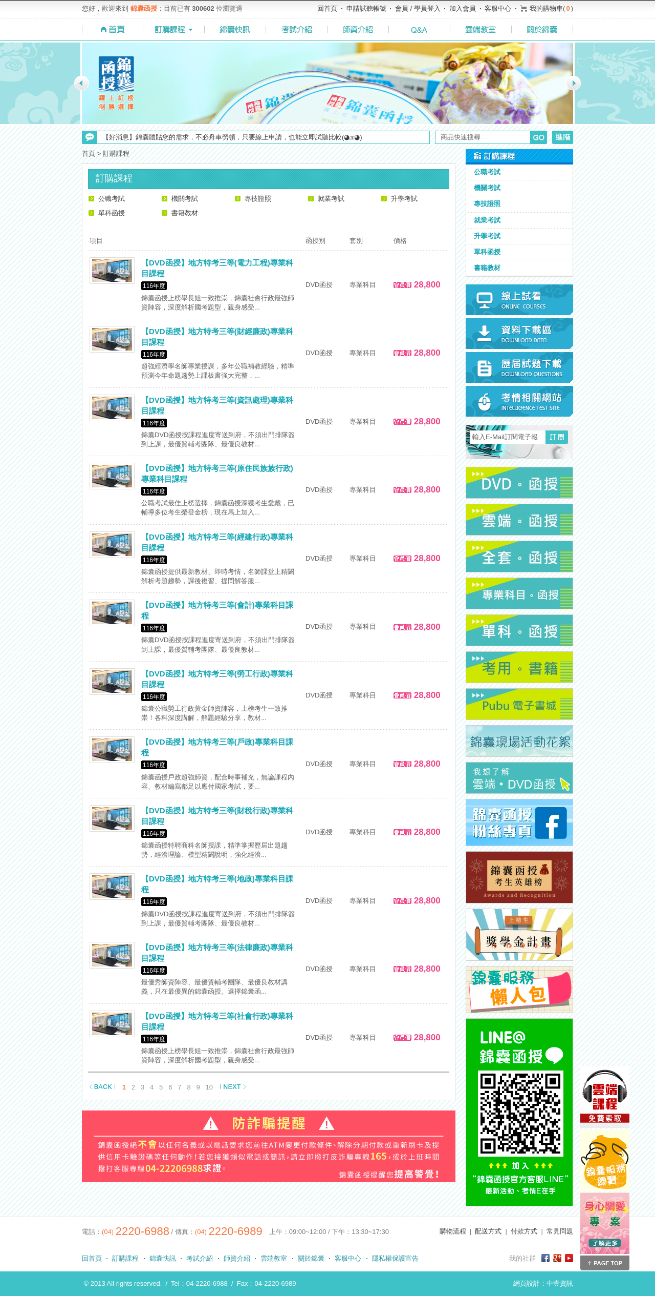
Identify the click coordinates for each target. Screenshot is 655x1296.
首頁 (88, 153)
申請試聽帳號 (366, 8)
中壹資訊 (560, 1283)
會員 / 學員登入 (418, 8)
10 (209, 1087)
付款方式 (524, 1231)
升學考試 (404, 198)
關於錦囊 (311, 1258)
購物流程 (453, 1231)
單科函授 (111, 213)
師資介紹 (237, 1258)
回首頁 (327, 8)
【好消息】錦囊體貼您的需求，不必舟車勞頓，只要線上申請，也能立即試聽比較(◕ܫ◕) (232, 137)
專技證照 (258, 198)
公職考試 (111, 198)
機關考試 (184, 198)
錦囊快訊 (162, 1258)
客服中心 (498, 8)
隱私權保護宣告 (395, 1258)
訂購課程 (125, 1258)
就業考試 (331, 198)
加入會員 (462, 8)
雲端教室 (273, 1258)
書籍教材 (184, 213)
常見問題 (560, 1231)
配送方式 (488, 1231)
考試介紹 (199, 1258)
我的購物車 (546, 8)
